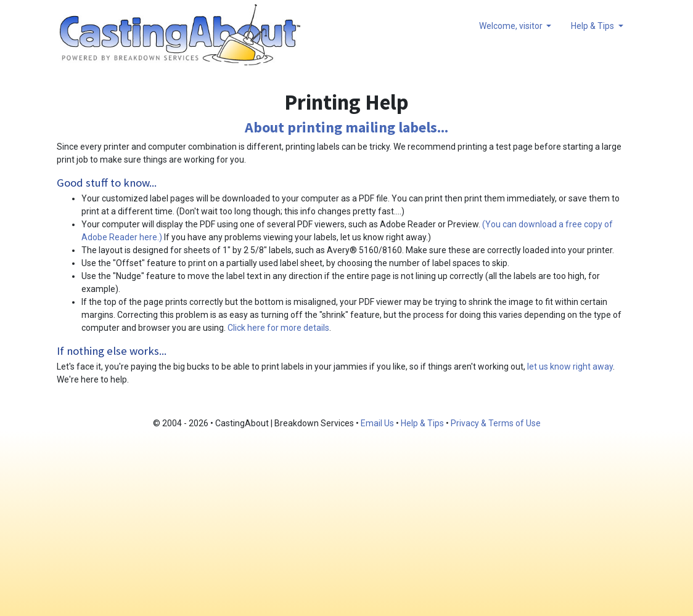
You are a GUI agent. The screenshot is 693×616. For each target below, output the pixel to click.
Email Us (377, 423)
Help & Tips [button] (593, 26)
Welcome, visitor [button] (511, 26)
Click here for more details (278, 328)
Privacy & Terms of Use (496, 423)
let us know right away (570, 366)
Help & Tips (422, 423)
